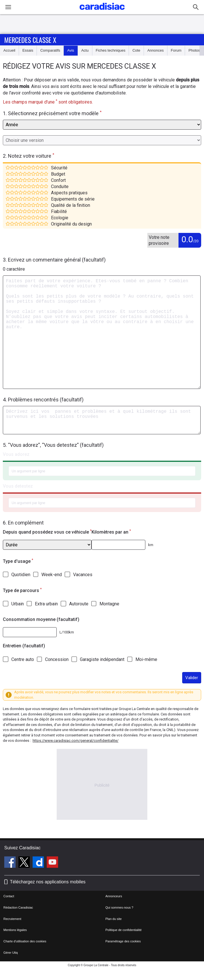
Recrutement (12, 919)
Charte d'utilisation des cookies (24, 941)
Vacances (82, 574)
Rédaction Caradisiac (18, 907)
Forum (176, 50)
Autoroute (78, 603)
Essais (27, 50)
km (150, 545)
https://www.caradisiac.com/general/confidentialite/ (75, 740)
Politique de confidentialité (123, 930)
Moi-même (146, 659)
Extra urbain (46, 603)
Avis (70, 50)
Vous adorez (16, 454)
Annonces (155, 50)
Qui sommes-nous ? (119, 907)
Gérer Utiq (10, 952)
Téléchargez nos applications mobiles (48, 881)
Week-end (51, 574)
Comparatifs (50, 50)
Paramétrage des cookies (123, 941)
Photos (194, 50)
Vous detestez (18, 486)
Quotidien (20, 574)
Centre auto (22, 659)
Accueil (9, 50)
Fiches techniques (111, 50)
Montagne (109, 603)
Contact (8, 896)
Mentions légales (15, 930)
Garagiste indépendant (102, 659)
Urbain (17, 603)
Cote (136, 50)
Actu (85, 50)
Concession (57, 659)
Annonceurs (113, 896)
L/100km (67, 632)
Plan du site (113, 919)
